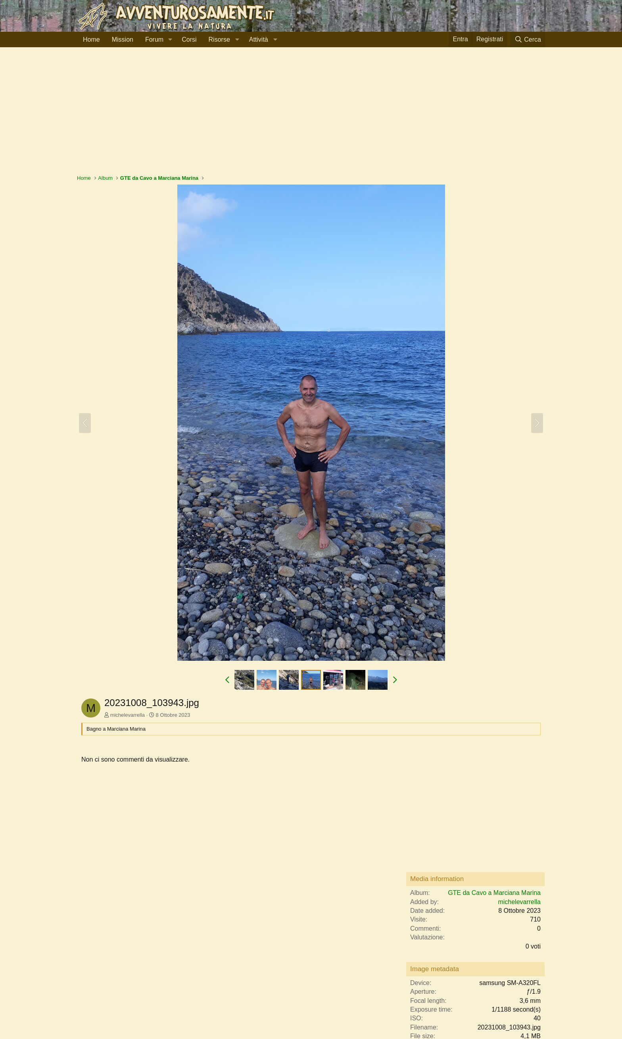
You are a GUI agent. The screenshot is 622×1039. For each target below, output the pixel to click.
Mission (122, 39)
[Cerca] (527, 39)
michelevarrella (127, 715)
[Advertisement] (311, 114)
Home (91, 39)
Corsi (189, 39)
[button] (170, 39)
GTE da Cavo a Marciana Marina (494, 892)
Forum (154, 39)
